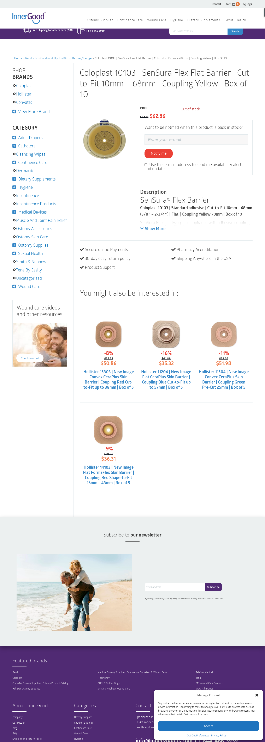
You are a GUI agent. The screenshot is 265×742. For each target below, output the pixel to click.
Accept (208, 726)
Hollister (23, 94)
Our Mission (18, 713)
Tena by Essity (29, 269)
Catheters (26, 145)
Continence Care (130, 20)
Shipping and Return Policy (27, 729)
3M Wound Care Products (209, 674)
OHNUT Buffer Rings (108, 674)
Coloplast (24, 85)
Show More (152, 229)
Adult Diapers (30, 137)
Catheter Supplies (83, 713)
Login (247, 4)
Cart (233, 4)
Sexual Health (235, 20)
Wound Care (156, 20)
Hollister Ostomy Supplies (26, 679)
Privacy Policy (218, 735)
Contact (216, 4)
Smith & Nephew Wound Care (114, 679)
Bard (15, 663)
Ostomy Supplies (100, 20)
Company (17, 708)
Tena (198, 668)
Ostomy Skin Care (32, 236)
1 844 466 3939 (95, 36)
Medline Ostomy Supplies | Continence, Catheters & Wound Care (132, 663)
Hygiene (176, 20)
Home (18, 58)
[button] (257, 695)
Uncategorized (29, 278)
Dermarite (25, 170)
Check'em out (30, 358)
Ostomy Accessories (34, 228)
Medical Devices (32, 212)
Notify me (158, 153)
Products (31, 58)
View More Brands (35, 111)
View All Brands (204, 679)
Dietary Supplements (203, 20)
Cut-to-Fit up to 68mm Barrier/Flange (66, 58)
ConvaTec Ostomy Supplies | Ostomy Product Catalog (40, 674)
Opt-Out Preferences (198, 735)
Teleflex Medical (204, 663)
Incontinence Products (36, 203)
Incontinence (27, 195)
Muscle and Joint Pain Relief (41, 220)
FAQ (14, 724)
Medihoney (104, 668)
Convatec (24, 102)
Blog (14, 718)
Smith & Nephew (31, 261)
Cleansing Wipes (30, 154)
